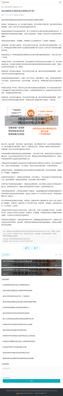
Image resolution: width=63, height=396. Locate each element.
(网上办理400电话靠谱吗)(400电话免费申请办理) (18, 319)
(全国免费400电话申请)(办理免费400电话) (16, 285)
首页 (2, 7)
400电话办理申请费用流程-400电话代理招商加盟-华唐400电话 (29, 390)
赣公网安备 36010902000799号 (25, 393)
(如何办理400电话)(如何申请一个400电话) (16, 296)
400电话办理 (16, 7)
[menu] (60, 2)
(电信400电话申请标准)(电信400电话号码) (16, 353)
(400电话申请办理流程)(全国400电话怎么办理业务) (19, 336)
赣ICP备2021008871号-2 (40, 393)
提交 (31, 381)
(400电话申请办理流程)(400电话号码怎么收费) (17, 324)
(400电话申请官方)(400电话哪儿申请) (15, 347)
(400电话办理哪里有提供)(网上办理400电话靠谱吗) (19, 341)
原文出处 (37, 233)
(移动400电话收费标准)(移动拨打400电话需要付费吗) (20, 302)
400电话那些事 (8, 7)
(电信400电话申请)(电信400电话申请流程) (16, 313)
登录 (4, 378)
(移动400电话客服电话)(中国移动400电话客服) (17, 290)
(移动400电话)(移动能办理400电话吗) (15, 330)
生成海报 (6, 254)
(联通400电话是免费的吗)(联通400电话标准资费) (18, 358)
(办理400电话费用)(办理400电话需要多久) (16, 307)
